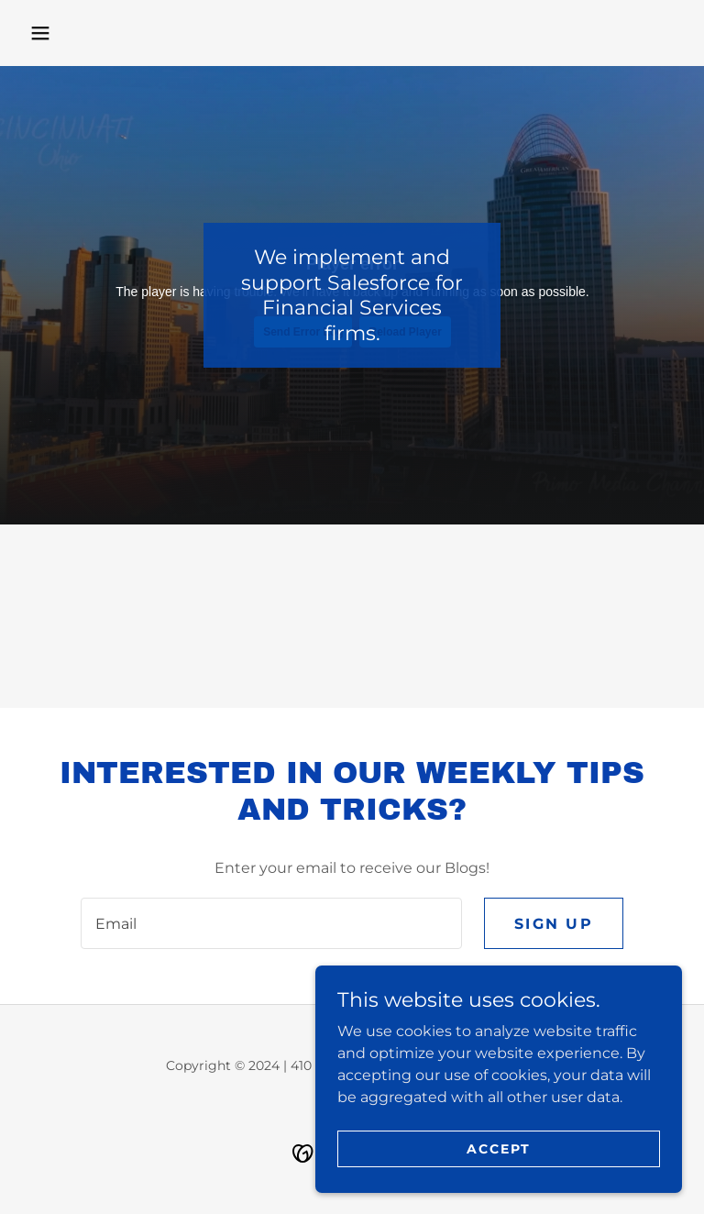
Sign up (553, 924)
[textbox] (271, 923)
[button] (40, 33)
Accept (499, 1148)
